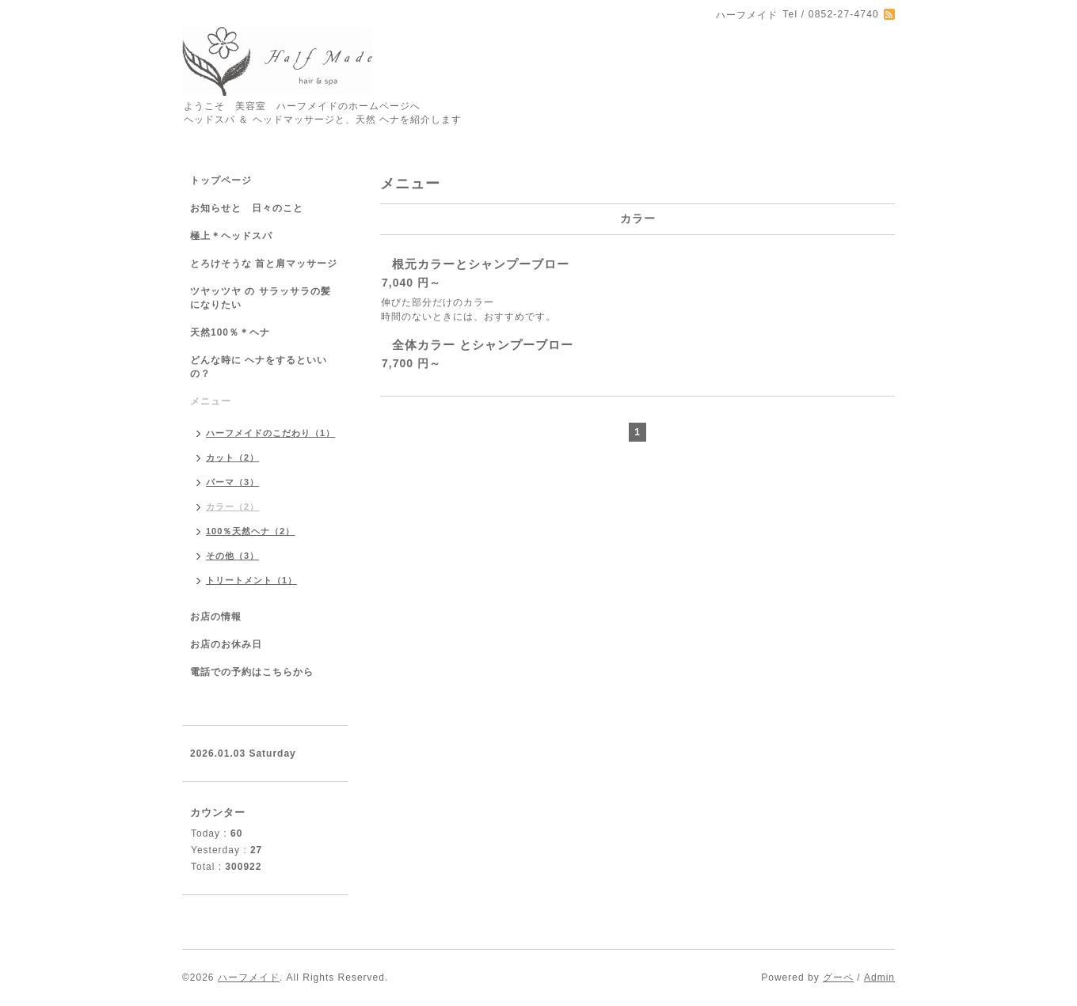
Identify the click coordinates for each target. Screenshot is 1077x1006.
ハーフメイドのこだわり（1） (270, 433)
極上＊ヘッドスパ (231, 235)
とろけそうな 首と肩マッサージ (263, 263)
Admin (879, 977)
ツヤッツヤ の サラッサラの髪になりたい (260, 298)
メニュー (210, 401)
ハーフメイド (249, 977)
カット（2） (232, 457)
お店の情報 (216, 616)
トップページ (221, 180)
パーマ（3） (232, 482)
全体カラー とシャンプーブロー (482, 344)
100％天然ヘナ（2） (250, 531)
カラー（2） (232, 506)
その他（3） (232, 555)
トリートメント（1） (251, 580)
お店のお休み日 (226, 644)
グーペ (838, 977)
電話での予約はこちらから (252, 672)
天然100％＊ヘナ (230, 332)
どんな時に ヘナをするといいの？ (258, 367)
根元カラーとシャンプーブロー (480, 264)
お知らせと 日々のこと (246, 208)
